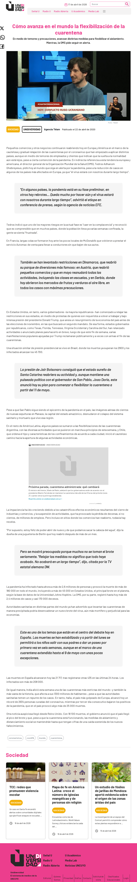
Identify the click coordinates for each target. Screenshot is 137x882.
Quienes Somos (57, 878)
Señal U (35, 11)
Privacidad (68, 878)
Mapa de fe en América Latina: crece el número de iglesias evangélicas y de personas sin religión (68, 794)
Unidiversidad (31, 129)
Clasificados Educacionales (113, 878)
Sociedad (13, 129)
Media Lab (93, 11)
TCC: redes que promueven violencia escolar (23, 791)
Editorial (47, 878)
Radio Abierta (61, 11)
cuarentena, (56, 738)
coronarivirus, (15, 738)
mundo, (42, 738)
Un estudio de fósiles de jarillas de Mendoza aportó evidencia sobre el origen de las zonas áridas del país (111, 794)
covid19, (30, 738)
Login (126, 878)
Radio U (47, 11)
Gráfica (78, 878)
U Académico (78, 11)
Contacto (87, 878)
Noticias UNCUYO (75, 865)
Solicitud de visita (98, 878)
